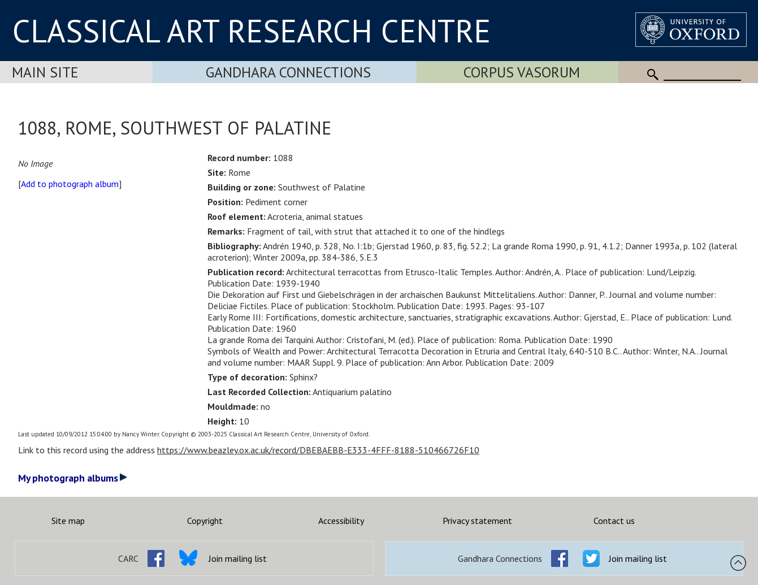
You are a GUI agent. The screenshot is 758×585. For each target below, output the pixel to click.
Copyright (205, 520)
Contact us (614, 520)
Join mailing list (238, 558)
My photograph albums (72, 477)
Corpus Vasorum (522, 72)
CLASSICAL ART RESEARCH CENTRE (251, 30)
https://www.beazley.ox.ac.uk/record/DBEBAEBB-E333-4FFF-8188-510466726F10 (318, 450)
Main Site (45, 72)
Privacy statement (477, 520)
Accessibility (341, 520)
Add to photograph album (70, 183)
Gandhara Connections (288, 72)
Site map (68, 520)
